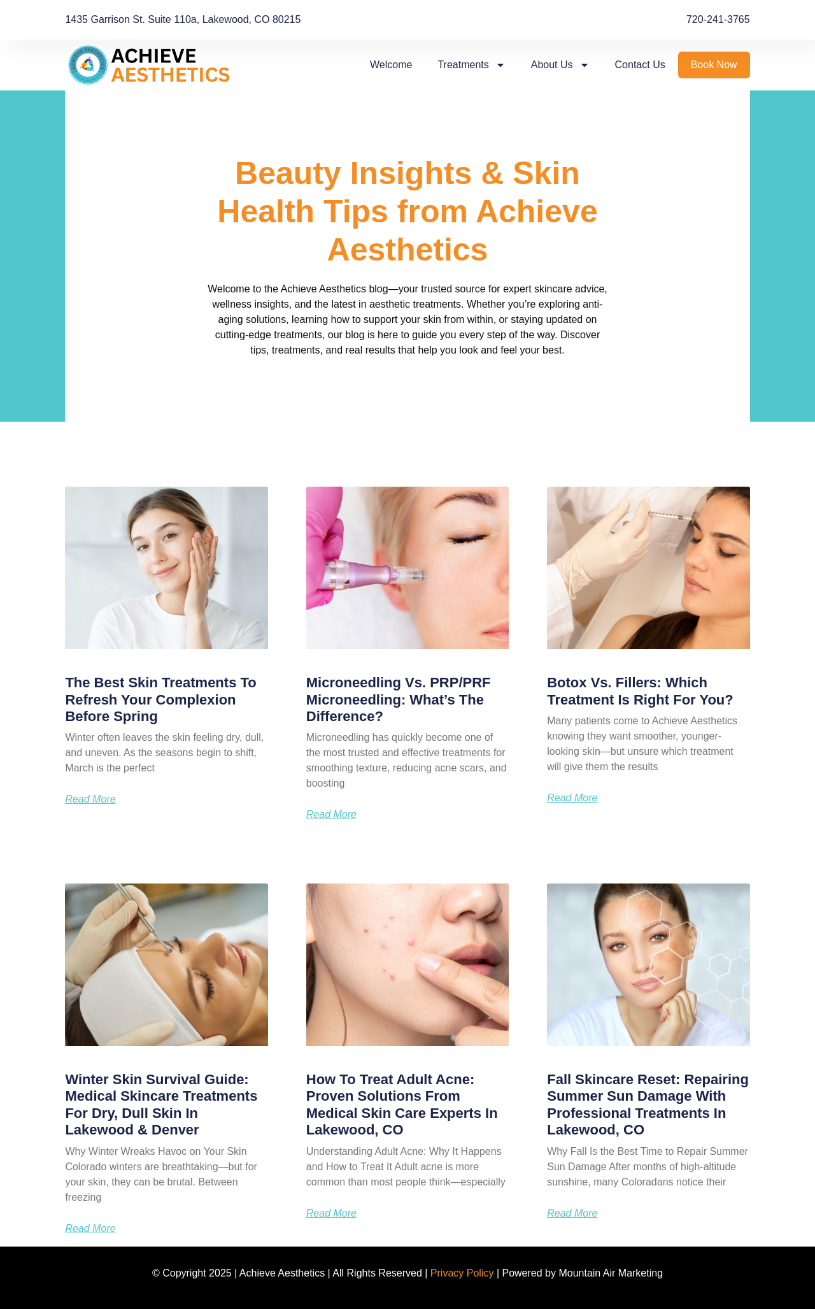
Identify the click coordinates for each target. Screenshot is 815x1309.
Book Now (714, 64)
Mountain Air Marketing (610, 1273)
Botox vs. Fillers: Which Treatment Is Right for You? (640, 691)
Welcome (391, 64)
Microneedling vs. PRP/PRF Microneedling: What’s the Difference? (398, 699)
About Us (560, 65)
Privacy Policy (462, 1273)
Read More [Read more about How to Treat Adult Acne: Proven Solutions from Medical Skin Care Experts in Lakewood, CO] (331, 1213)
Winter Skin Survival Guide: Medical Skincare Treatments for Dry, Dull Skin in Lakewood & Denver (161, 1104)
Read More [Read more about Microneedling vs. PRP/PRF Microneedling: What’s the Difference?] (331, 815)
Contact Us (640, 64)
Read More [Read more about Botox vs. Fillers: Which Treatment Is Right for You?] (572, 798)
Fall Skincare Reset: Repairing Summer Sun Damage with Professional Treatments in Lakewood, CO (648, 1104)
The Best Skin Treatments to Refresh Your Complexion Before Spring (160, 699)
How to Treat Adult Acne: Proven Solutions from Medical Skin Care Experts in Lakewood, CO (402, 1104)
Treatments (471, 65)
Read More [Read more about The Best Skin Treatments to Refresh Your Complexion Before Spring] (90, 799)
